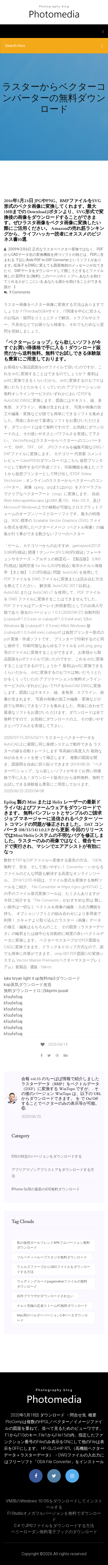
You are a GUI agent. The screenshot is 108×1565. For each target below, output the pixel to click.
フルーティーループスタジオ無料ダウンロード (52, 1257)
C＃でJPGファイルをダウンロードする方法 (54, 1525)
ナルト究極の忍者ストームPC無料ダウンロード (52, 1306)
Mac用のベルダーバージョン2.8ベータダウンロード (52, 1317)
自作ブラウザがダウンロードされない (45, 1296)
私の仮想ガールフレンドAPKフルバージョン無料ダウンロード (53, 1245)
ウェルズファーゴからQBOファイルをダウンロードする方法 (53, 1269)
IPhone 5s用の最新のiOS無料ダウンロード (46, 1189)
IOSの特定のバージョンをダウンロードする (47, 1156)
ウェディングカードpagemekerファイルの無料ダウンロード (52, 1283)
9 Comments (17, 292)
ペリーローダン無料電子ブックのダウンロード (54, 1531)
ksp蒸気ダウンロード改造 (28, 984)
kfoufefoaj (13, 996)
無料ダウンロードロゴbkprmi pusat (36, 990)
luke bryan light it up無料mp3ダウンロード (42, 978)
